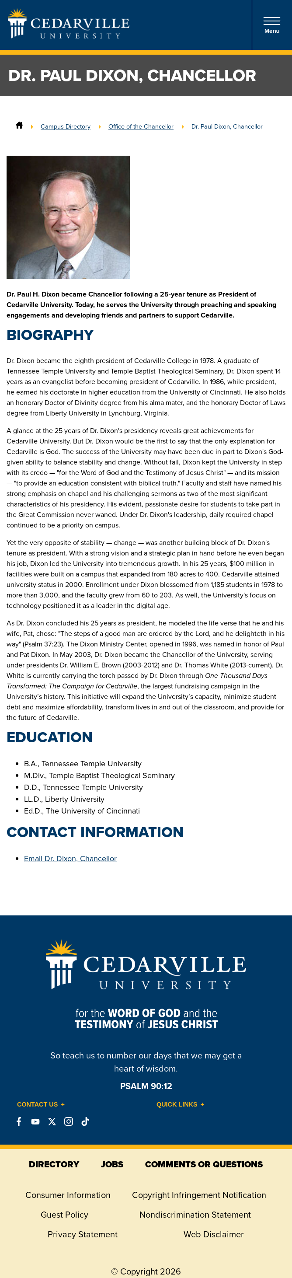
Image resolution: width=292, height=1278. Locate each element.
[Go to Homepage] (68, 36)
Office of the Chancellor (141, 126)
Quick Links (177, 1104)
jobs (112, 1164)
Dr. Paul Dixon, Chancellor (227, 126)
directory (54, 1164)
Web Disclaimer (214, 1234)
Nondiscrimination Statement (195, 1214)
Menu (272, 25)
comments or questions (204, 1164)
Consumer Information (68, 1194)
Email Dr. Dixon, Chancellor (70, 858)
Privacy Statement (83, 1234)
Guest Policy (64, 1214)
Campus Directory (65, 126)
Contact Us (37, 1104)
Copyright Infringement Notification (199, 1194)
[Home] (19, 126)
